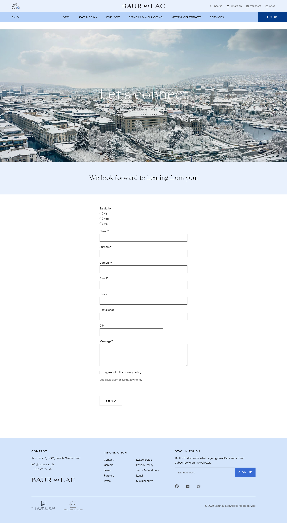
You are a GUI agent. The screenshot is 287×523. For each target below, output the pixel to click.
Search (216, 6)
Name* (104, 231)
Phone (104, 294)
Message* (106, 341)
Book (272, 17)
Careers (109, 464)
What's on (234, 6)
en (16, 17)
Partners (109, 475)
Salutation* (107, 208)
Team (107, 470)
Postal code (107, 310)
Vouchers (253, 6)
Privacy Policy (145, 464)
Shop (270, 6)
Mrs (106, 218)
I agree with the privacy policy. (123, 372)
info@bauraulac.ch (43, 464)
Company (106, 262)
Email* (104, 278)
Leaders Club (144, 459)
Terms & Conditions (148, 470)
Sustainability (144, 480)
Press (107, 480)
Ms (106, 224)
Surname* (106, 247)
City (102, 325)
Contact (109, 459)
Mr (105, 213)
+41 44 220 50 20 (42, 469)
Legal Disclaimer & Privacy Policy (121, 379)
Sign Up (245, 472)
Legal (139, 475)
